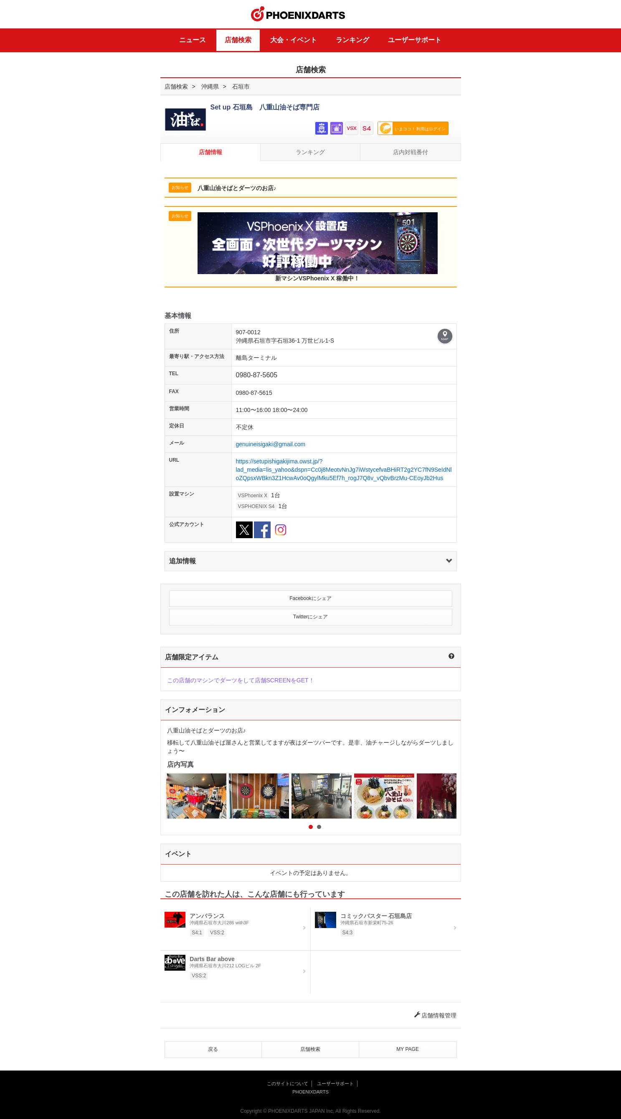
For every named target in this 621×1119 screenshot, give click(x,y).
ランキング (352, 39)
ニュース (192, 39)
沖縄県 (210, 86)
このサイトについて (287, 1083)
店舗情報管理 (435, 1015)
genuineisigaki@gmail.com (271, 444)
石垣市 (241, 86)
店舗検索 (238, 39)
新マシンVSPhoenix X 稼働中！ (318, 247)
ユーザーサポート (414, 39)
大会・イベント (293, 39)
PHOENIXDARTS (298, 14)
